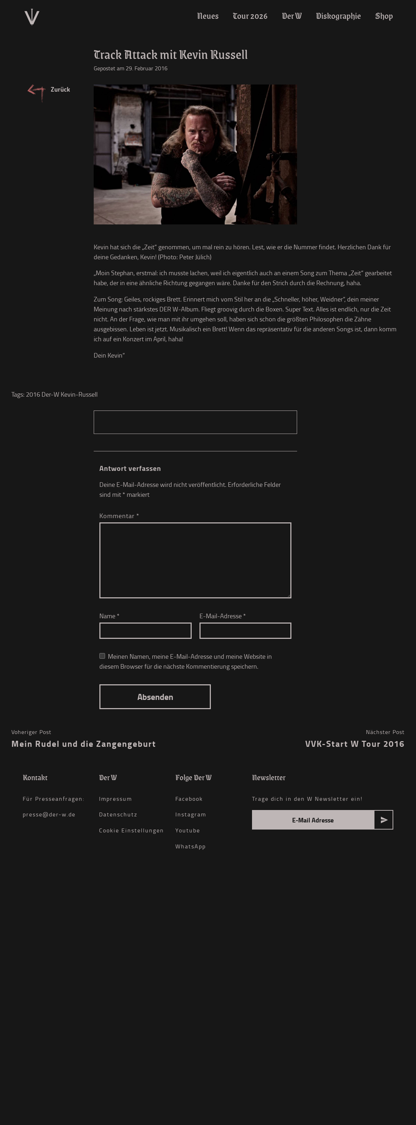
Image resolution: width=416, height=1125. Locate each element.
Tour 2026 (250, 16)
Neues (208, 16)
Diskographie (338, 16)
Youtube (187, 830)
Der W (292, 16)
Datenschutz (118, 814)
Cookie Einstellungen (131, 830)
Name (109, 616)
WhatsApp (190, 846)
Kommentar (119, 515)
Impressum (115, 799)
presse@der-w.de (49, 814)
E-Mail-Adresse (222, 616)
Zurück (60, 89)
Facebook (189, 799)
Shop (384, 16)
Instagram (190, 814)
